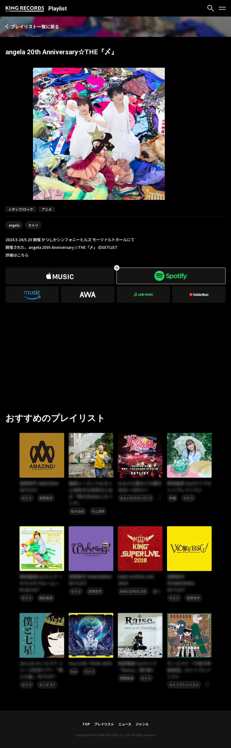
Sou (74, 671)
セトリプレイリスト (184, 684)
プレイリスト (104, 724)
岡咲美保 (45, 597)
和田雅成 (126, 678)
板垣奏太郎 (162, 591)
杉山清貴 (98, 511)
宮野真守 (45, 498)
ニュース (124, 724)
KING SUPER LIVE (133, 591)
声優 (172, 498)
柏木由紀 (77, 511)
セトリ (33, 225)
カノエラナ (47, 684)
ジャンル (142, 724)
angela (14, 225)
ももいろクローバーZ (136, 498)
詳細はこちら (17, 255)
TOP (86, 724)
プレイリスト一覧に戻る (35, 26)
